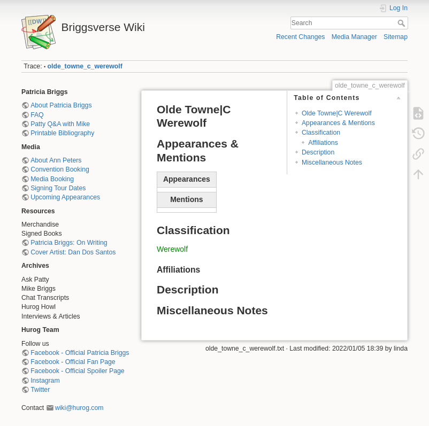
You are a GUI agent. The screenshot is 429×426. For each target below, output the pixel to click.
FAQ (37, 115)
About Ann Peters (55, 160)
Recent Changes (300, 37)
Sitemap (396, 37)
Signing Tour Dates (58, 188)
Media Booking (52, 179)
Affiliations (323, 142)
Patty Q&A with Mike (60, 124)
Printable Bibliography (62, 133)
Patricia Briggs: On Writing (68, 242)
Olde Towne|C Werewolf (337, 113)
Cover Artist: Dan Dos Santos (73, 252)
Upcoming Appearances (65, 197)
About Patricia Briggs (60, 105)
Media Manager (354, 37)
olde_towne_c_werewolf (85, 66)
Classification (321, 132)
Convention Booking (59, 169)
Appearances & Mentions (338, 123)
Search (402, 23)
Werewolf (172, 249)
